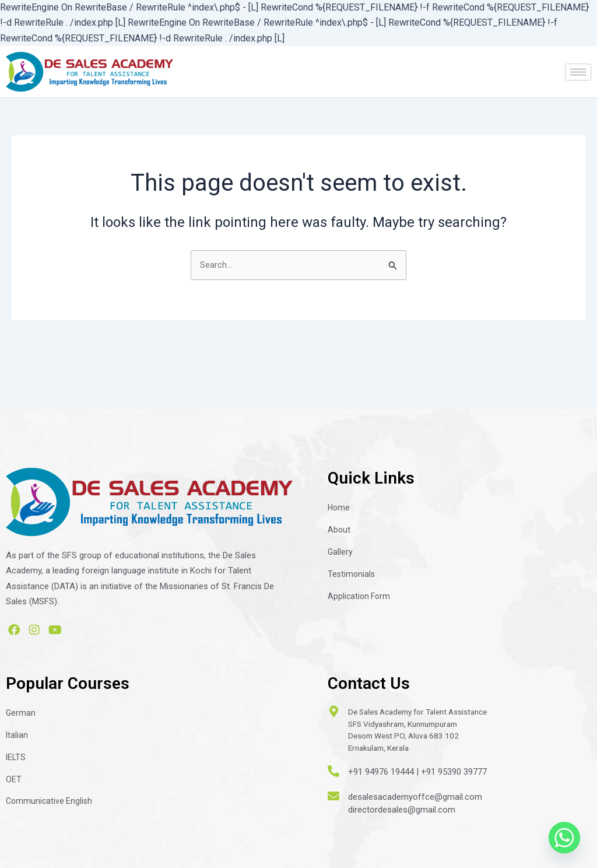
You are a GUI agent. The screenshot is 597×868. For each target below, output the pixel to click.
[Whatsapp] (564, 837)
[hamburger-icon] (578, 72)
